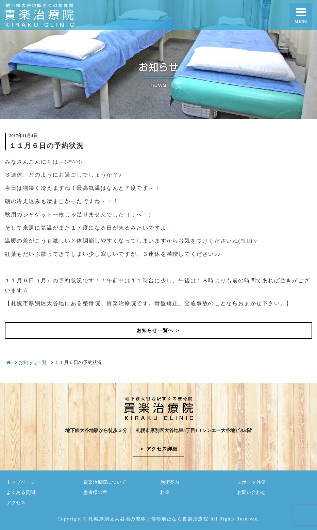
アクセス (16, 502)
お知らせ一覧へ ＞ (158, 330)
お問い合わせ (251, 492)
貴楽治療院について (104, 482)
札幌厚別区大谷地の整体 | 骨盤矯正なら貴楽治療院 (148, 518)
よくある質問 (20, 492)
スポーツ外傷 (251, 482)
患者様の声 (95, 492)
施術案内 (169, 482)
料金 (165, 492)
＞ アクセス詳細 (158, 448)
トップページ (20, 482)
